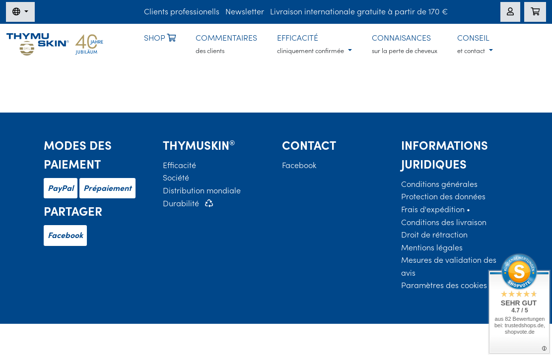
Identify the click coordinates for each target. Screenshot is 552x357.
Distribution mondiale (202, 190)
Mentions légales (432, 247)
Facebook (65, 235)
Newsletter (244, 11)
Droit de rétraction (434, 234)
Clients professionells (181, 11)
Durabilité (181, 203)
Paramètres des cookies (444, 285)
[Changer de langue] (20, 12)
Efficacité (179, 165)
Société (176, 177)
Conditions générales (439, 184)
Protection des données (443, 196)
